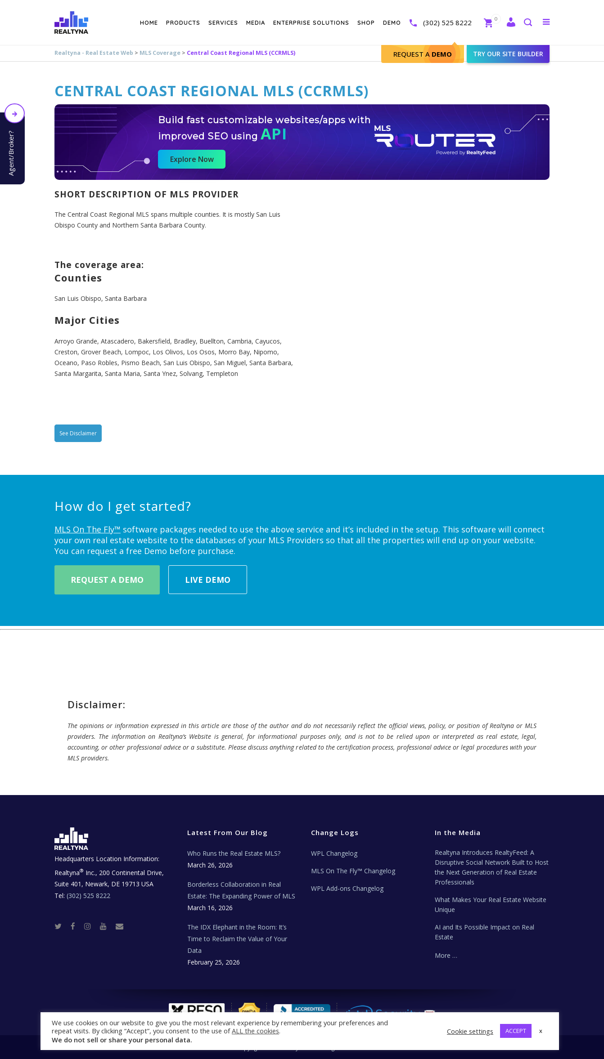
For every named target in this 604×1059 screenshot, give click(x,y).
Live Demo (207, 579)
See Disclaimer (78, 433)
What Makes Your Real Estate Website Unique (490, 904)
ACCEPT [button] (515, 1031)
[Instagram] (91, 925)
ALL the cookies (255, 1031)
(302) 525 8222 (447, 22)
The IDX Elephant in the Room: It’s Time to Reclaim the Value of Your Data (237, 939)
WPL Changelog (334, 853)
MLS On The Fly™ (87, 529)
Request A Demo (107, 579)
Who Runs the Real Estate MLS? (233, 853)
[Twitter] (61, 925)
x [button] (540, 1031)
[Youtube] (107, 925)
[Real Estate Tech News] (119, 925)
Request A (422, 53)
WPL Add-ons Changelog (347, 888)
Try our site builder (508, 53)
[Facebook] (76, 925)
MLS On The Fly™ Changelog (353, 871)
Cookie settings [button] (470, 1031)
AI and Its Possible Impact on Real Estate (484, 932)
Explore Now (192, 159)
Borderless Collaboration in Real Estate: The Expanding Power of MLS (241, 890)
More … (446, 955)
